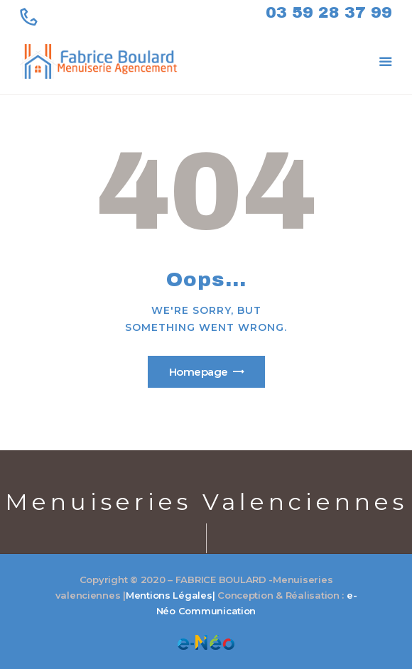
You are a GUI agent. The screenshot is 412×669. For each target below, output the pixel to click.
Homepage (198, 372)
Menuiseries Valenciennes (206, 501)
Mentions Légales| (170, 595)
